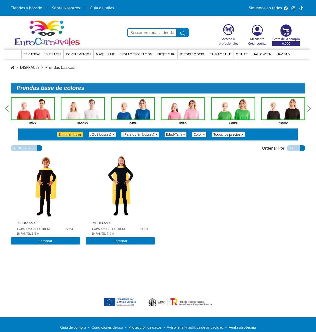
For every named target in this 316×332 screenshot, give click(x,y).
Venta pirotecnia (242, 327)
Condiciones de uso (107, 327)
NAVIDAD (283, 54)
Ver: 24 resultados (24, 148)
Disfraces (53, 54)
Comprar (45, 241)
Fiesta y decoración (136, 54)
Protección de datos (144, 327)
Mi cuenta (257, 39)
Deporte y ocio (192, 54)
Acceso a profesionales (228, 41)
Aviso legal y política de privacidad (195, 327)
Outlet (242, 54)
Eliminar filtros (70, 134)
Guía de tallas (102, 8)
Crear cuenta (257, 43)
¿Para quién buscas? (139, 134)
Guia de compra (73, 327)
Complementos (78, 54)
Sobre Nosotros (66, 8)
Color (198, 134)
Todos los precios (227, 134)
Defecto (293, 148)
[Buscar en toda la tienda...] (152, 32)
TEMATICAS (32, 54)
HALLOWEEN (262, 54)
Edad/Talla (174, 134)
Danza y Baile (220, 54)
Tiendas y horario (26, 8)
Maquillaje (105, 54)
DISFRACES (30, 67)
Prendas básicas (59, 67)
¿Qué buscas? (101, 134)
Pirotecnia (166, 54)
